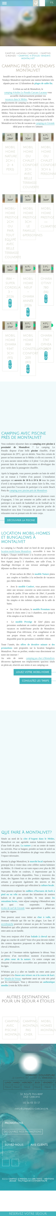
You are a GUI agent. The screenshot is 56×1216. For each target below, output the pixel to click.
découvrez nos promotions (22, 1131)
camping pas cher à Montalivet (40, 658)
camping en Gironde (45, 123)
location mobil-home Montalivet (16, 551)
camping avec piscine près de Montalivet (28, 490)
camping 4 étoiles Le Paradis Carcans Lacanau (25, 92)
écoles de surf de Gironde (13, 908)
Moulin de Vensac (13, 978)
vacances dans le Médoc (16, 99)
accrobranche (7, 924)
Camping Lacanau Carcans (21, 53)
